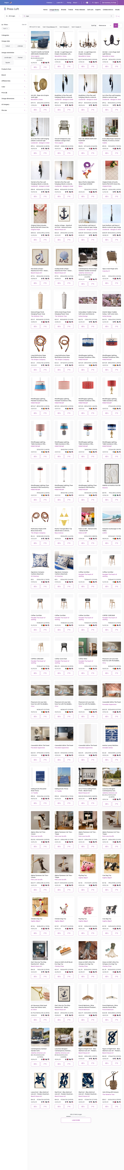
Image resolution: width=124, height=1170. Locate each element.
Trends (70, 10)
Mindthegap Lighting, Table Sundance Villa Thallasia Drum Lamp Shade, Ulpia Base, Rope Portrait (110, 443)
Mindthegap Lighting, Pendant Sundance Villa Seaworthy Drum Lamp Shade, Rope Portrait (110, 356)
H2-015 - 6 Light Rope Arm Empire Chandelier (87, 53)
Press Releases (51, 27)
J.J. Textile (34, 793)
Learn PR (61, 2)
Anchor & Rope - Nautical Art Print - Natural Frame (63, 226)
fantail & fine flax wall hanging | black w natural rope (39, 183)
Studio (117, 10)
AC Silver (34, 1009)
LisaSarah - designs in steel (64, 99)
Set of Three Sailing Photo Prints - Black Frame (87, 790)
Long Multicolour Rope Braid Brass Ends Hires (38, 356)
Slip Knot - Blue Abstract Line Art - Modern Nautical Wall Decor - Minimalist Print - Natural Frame (87, 1093)
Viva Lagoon (35, 56)
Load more (76, 1120)
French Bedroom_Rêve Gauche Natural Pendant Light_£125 (87, 1006)
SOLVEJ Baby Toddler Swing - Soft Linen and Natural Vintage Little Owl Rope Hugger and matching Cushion (111, 313)
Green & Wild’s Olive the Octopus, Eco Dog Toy (87, 963)
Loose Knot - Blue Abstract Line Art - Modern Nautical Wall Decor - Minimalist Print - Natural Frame (40, 1093)
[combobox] (105, 25)
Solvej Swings (83, 316)
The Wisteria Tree (37, 316)
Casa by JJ (106, 271)
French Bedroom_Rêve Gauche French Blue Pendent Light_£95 (110, 1006)
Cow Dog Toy (106, 875)
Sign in (95, 2)
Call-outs (90, 10)
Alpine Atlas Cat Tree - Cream (38, 833)
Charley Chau (59, 966)
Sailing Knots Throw (61, 789)
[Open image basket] (118, 16)
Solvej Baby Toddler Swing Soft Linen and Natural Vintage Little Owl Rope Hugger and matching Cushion (87, 313)
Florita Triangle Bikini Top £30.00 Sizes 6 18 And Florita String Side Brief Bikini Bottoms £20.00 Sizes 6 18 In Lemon (64, 530)
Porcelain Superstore (109, 704)
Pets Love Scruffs (36, 836)
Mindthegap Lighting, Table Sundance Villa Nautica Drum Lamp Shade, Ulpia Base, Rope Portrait (110, 400)
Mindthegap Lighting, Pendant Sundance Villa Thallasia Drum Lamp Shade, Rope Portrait (87, 356)
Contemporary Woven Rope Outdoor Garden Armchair (88, 270)
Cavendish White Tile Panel (111, 702)
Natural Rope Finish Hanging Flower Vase (38, 313)
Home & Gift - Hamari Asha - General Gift (88, 530)
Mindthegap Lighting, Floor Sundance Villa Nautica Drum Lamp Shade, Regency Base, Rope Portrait (88, 486)
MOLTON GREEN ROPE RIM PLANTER (87, 139)
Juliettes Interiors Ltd (86, 273)
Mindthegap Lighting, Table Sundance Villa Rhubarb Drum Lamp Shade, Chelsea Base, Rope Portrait (40, 443)
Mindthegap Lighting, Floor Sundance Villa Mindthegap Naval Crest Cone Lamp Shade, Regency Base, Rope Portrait (64, 486)
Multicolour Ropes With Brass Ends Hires (38, 530)
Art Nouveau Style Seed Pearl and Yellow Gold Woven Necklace (39, 1006)
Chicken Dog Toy (36, 919)
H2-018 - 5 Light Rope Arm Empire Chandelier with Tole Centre (63, 53)
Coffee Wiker (83, 659)
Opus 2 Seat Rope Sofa (110, 269)
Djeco (80, 186)
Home (45, 10)
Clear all (24, 24)
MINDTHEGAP (83, 359)
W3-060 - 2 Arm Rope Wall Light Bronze (111, 53)
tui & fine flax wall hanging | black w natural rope (111, 96)
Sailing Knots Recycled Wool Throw (38, 790)
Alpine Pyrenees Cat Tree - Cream (87, 833)
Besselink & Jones (61, 56)
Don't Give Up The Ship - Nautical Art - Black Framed (39, 963)
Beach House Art (60, 229)
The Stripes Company (38, 359)
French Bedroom (84, 1009)
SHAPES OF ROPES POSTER (111, 485)
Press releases (80, 10)
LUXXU (104, 533)
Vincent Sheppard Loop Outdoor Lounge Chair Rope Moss (62, 140)
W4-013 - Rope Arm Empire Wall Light (40, 96)
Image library (54, 10)
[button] (8, 2)
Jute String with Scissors (110, 1092)
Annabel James (107, 748)
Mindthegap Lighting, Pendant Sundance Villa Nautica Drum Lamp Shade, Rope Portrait (87, 400)
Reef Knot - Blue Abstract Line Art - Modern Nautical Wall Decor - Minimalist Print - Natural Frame (63, 1093)
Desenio (105, 488)
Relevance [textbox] (102, 25)
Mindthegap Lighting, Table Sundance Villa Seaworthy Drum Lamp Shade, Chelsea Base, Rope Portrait (88, 443)
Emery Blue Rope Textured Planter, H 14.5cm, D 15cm (111, 139)
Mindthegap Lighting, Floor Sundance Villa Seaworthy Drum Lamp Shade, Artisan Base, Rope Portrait (40, 486)
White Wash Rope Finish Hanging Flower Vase (63, 313)
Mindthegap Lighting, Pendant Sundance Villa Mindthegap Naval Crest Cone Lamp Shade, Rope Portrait (39, 400)
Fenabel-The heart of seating (86, 575)
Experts (98, 10)
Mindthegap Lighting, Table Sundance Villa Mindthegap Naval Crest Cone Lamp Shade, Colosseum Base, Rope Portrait (63, 443)
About (76, 2)
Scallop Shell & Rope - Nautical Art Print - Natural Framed (64, 270)
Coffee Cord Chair (61, 659)
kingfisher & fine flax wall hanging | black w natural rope (63, 96)
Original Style (107, 186)
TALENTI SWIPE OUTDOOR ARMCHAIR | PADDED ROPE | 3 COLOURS (40, 53)
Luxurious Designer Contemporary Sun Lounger (108, 790)
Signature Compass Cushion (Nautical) (37, 573)
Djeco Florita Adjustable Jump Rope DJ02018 (87, 183)
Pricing (69, 2)
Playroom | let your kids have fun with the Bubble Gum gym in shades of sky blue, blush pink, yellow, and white (111, 660)
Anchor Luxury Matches (110, 745)
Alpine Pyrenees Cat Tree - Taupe (64, 833)
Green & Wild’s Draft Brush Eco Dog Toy (64, 963)
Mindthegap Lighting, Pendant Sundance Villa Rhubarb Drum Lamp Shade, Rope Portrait (63, 400)
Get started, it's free (109, 3)
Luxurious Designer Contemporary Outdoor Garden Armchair (63, 1050)
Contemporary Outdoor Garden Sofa (39, 1050)
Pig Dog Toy (83, 875)
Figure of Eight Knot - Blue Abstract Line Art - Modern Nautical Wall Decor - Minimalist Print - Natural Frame (111, 1050)
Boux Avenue (59, 533)
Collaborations (108, 10)
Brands (63, 10)
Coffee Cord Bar (84, 572)
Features (50, 2)
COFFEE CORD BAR (108, 615)
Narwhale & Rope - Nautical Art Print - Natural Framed (40, 270)
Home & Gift (83, 533)
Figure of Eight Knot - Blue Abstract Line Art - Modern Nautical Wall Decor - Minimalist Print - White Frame (87, 1050)
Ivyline (81, 143)
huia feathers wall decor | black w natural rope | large (88, 226)
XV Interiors (35, 576)
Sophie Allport (83, 878)
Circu (104, 663)
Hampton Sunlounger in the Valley (111, 530)
